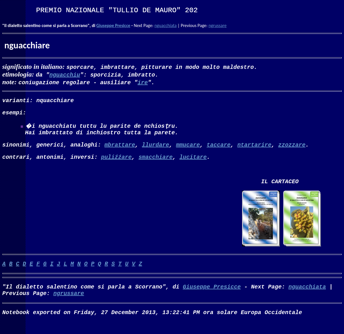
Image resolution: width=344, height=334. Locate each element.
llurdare (155, 149)
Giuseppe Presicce (113, 25)
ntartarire (254, 149)
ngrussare (217, 25)
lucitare (193, 162)
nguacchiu (64, 74)
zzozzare (291, 149)
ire (143, 82)
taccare (218, 149)
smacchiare (156, 162)
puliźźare (116, 162)
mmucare (188, 149)
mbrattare (119, 149)
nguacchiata (165, 25)
